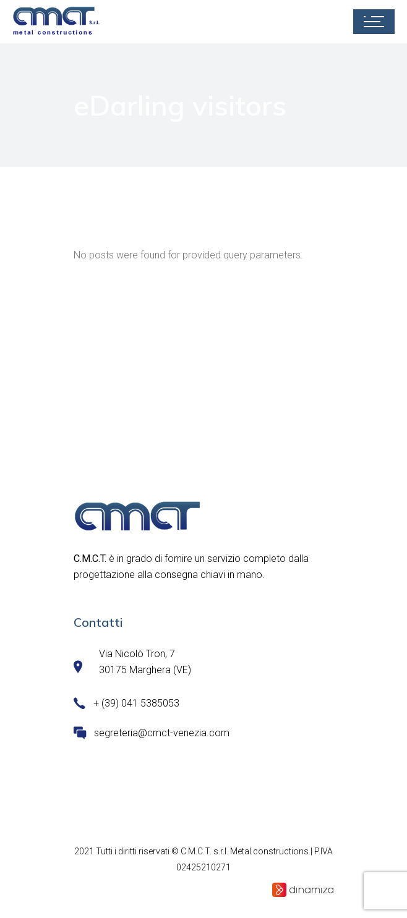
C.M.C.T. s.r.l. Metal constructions (245, 851)
